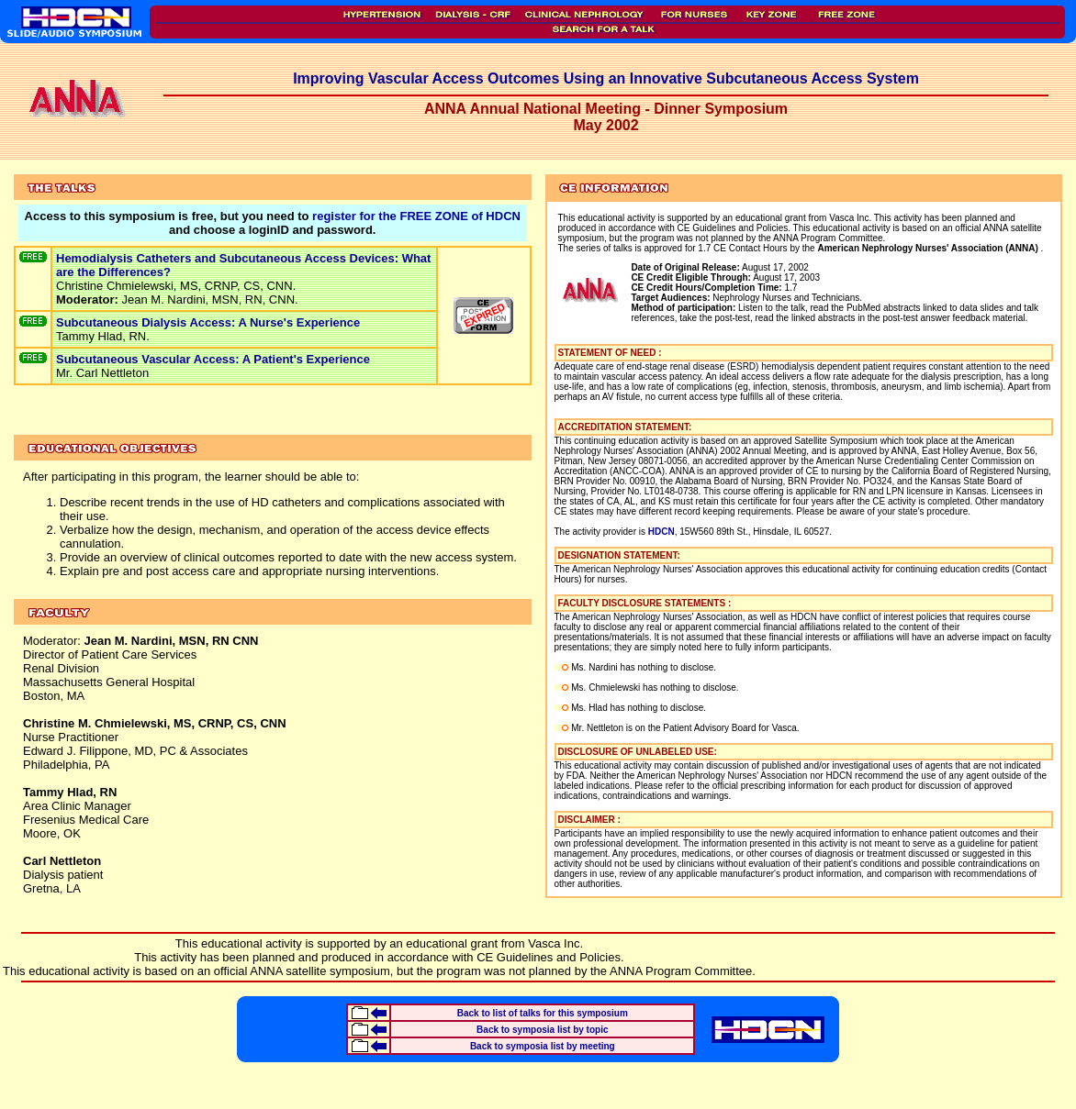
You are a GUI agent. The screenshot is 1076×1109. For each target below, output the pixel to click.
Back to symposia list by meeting (542, 1046)
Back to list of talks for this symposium (542, 1013)
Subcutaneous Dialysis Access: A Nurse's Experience (208, 322)
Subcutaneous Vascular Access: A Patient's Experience (213, 359)
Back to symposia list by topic (542, 1030)
